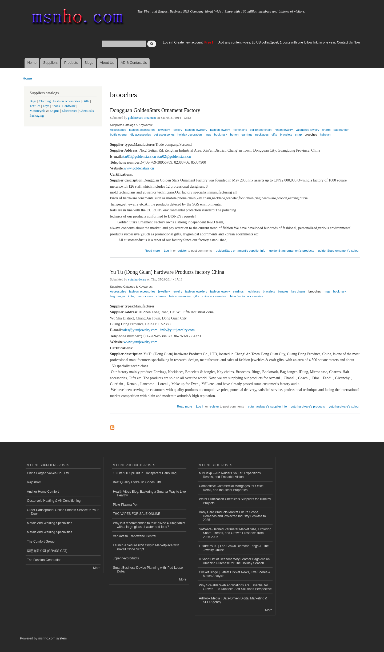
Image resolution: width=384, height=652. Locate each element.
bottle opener (118, 134)
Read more (152, 250)
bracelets (286, 134)
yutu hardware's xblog (343, 406)
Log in (167, 42)
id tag (131, 296)
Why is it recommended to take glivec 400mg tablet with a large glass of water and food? (149, 525)
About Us (107, 63)
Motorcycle (37, 111)
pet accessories (164, 134)
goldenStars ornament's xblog (338, 250)
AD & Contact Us (134, 63)
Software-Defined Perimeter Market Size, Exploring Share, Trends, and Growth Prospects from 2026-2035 (235, 533)
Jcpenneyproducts (126, 558)
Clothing (45, 101)
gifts (274, 134)
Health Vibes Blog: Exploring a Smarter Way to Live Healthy (149, 493)
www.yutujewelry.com (141, 342)
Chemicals (87, 111)
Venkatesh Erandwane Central (134, 536)
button (234, 134)
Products (71, 63)
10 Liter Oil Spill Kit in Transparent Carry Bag (145, 473)
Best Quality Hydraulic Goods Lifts (137, 482)
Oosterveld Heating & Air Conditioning (54, 501)
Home (32, 63)
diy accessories (140, 134)
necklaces (262, 134)
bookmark (220, 134)
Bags (33, 101)
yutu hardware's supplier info (267, 406)
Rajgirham (34, 482)
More (96, 568)
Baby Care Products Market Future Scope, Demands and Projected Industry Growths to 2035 (232, 516)
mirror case (145, 296)
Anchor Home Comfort (43, 491)
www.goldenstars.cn (139, 168)
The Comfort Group (40, 541)
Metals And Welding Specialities (49, 523)
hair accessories (180, 296)
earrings (247, 134)
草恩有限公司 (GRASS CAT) (47, 551)
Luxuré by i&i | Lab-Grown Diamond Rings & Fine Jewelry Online (234, 548)
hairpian (325, 134)
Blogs (89, 63)
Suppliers (50, 63)
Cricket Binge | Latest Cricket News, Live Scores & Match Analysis (234, 574)
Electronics (69, 111)
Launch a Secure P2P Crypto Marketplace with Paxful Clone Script (146, 547)
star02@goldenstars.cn (174, 157)
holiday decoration (190, 134)
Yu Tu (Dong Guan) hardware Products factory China (167, 272)
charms (161, 296)
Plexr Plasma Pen (125, 505)
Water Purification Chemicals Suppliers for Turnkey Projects (235, 501)
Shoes (56, 106)
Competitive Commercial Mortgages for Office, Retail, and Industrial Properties (232, 488)
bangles (283, 291)
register (182, 250)
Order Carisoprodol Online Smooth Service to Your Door (62, 512)
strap (298, 134)
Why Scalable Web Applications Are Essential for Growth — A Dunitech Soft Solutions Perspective (235, 587)
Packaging (37, 115)
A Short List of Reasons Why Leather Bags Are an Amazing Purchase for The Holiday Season (234, 561)
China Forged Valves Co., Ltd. (48, 473)
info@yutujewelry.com (177, 330)
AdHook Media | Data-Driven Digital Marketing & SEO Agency (233, 600)
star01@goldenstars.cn (139, 157)
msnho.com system (52, 638)
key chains (240, 129)
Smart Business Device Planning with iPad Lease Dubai (148, 569)
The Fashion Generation (44, 560)
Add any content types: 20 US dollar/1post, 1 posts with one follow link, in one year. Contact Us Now (289, 42)
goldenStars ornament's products (291, 250)
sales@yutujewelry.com (140, 330)
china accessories (214, 296)
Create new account (188, 42)
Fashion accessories (66, 101)
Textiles (35, 106)
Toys (46, 106)
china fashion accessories (246, 296)
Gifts (85, 101)
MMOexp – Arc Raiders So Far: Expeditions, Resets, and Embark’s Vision (230, 475)
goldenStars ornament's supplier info (240, 250)
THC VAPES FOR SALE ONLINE (137, 514)
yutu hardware (137, 279)
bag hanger (341, 129)
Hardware (68, 106)
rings (208, 134)
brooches (311, 134)
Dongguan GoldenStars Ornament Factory (155, 110)
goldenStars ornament (142, 118)
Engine (54, 111)
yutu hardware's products (308, 406)
